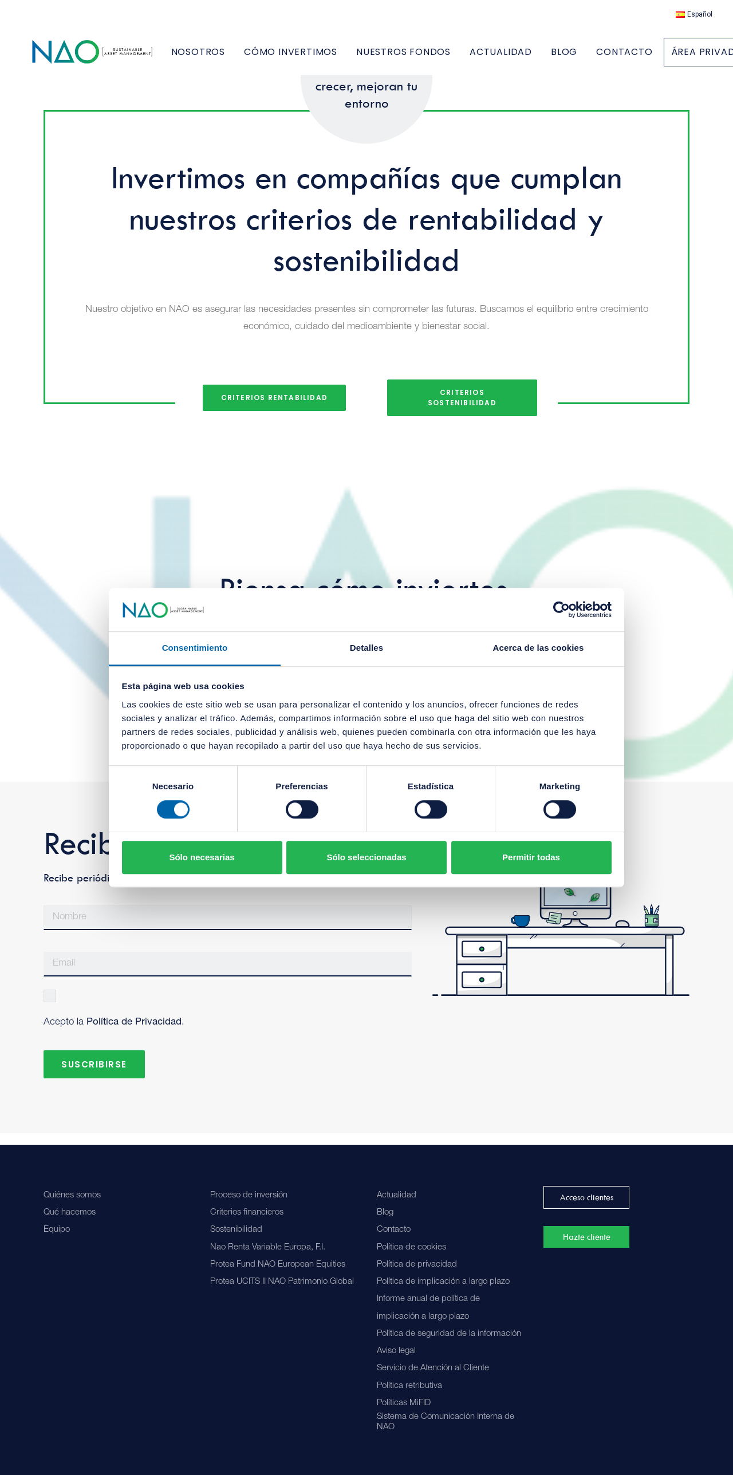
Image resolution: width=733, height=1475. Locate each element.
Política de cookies (411, 1247)
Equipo (57, 1229)
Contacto (394, 1229)
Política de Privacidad (134, 1034)
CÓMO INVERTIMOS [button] (324, 57)
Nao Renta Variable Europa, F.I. (267, 1247)
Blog (385, 1212)
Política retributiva (409, 1386)
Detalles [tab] (366, 648)
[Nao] (109, 57)
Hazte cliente (586, 1237)
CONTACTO (658, 57)
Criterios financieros (246, 1212)
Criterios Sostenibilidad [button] (462, 409)
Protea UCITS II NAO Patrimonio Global (282, 1282)
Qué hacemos (70, 1212)
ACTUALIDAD (534, 57)
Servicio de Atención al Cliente (433, 1368)
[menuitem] (694, 14)
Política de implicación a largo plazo (443, 1282)
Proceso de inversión (248, 1195)
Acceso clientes (586, 1197)
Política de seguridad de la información (449, 1334)
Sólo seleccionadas (366, 857)
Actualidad (396, 1195)
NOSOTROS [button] (232, 57)
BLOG (598, 57)
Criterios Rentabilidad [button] (274, 409)
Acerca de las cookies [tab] (538, 648)
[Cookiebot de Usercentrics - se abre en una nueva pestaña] (561, 609)
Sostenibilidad (236, 1229)
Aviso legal (396, 1351)
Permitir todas (531, 857)
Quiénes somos (72, 1195)
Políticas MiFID (404, 1403)
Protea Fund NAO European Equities (277, 1264)
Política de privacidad (417, 1264)
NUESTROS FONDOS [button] (437, 57)
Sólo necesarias (201, 857)
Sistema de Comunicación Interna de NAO (445, 1422)
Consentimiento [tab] (195, 648)
